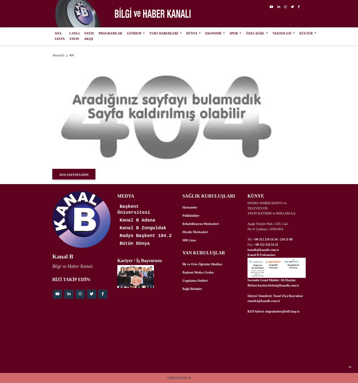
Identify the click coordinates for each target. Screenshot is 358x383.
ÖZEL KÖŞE (255, 33)
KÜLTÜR (306, 33)
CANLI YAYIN (74, 36)
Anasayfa (58, 55)
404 (71, 55)
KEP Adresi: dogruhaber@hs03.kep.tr (273, 311)
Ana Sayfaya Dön (74, 175)
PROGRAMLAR (110, 33)
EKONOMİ (213, 33)
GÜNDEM (134, 33)
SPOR (234, 33)
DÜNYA (192, 33)
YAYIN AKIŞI (89, 36)
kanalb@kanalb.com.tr (263, 250)
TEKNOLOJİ (282, 33)
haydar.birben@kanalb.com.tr (278, 285)
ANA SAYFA (60, 36)
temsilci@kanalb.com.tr (263, 301)
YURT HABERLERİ (164, 33)
